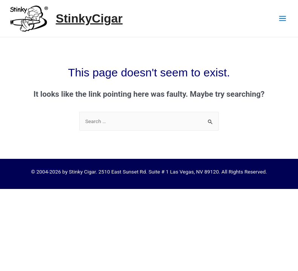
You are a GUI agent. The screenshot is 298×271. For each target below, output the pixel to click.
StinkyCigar (89, 18)
